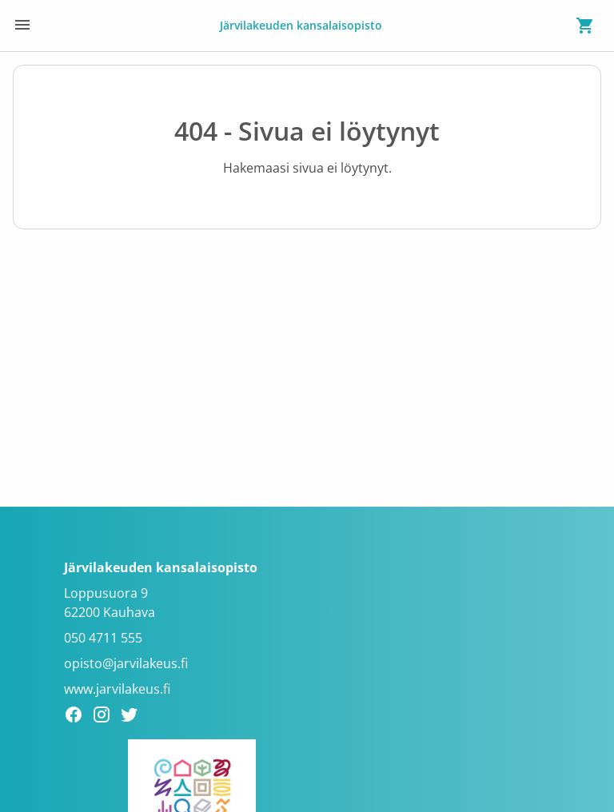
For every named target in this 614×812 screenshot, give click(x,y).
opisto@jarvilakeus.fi (126, 663)
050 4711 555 (103, 638)
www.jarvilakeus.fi (117, 689)
